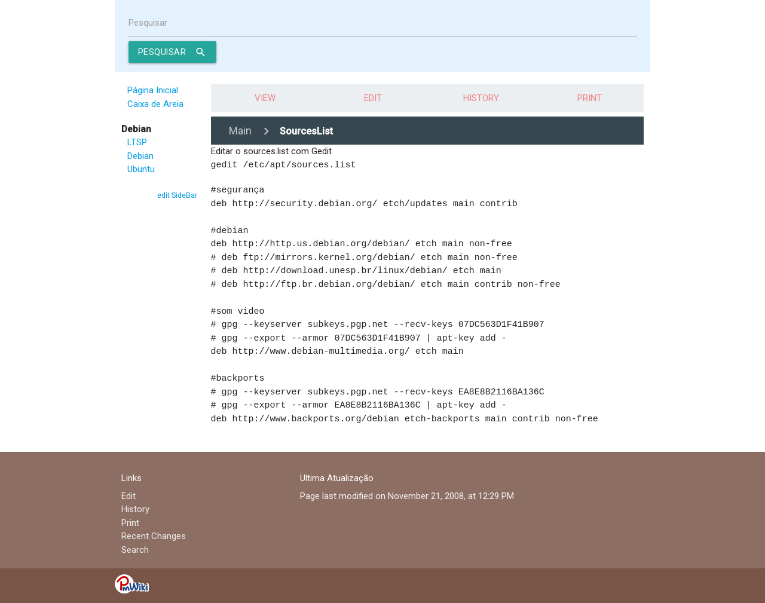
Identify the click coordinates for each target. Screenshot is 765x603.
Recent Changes (153, 535)
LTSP (137, 142)
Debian (140, 156)
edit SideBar (177, 195)
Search (135, 549)
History (481, 98)
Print (589, 98)
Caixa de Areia (155, 104)
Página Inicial (152, 90)
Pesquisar (147, 22)
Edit (373, 98)
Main (240, 130)
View (265, 98)
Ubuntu (141, 169)
